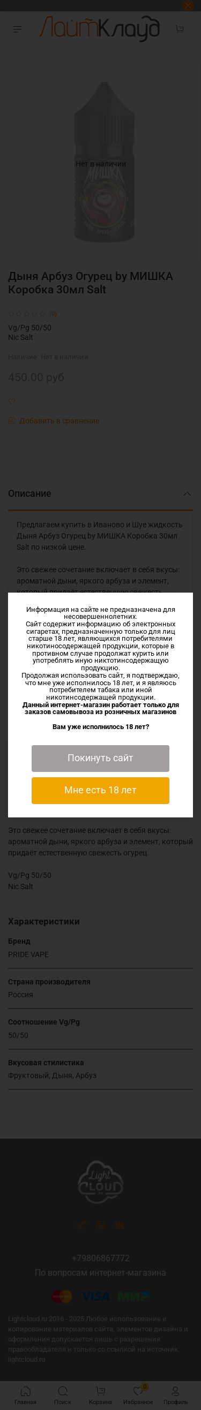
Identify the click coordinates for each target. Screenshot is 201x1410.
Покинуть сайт (100, 758)
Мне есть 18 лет (100, 790)
